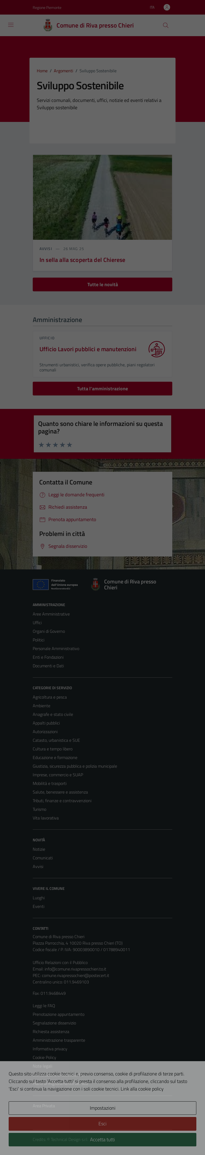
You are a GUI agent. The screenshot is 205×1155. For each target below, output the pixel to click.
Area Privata (44, 1105)
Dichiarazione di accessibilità (58, 1074)
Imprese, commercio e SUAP (58, 774)
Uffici (37, 622)
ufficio (47, 338)
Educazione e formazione (55, 757)
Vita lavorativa (46, 818)
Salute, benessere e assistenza (60, 792)
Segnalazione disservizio (54, 1023)
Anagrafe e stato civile (53, 714)
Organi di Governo (49, 631)
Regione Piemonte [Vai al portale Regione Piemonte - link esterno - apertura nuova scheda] (47, 7)
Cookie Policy (44, 1057)
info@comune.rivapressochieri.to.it (75, 969)
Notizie (39, 849)
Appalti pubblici (46, 723)
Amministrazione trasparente (59, 1040)
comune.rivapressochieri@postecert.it (75, 975)
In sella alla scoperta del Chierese (82, 259)
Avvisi (38, 866)
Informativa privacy (50, 1048)
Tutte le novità (102, 284)
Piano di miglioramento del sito (60, 1083)
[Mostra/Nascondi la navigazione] (11, 25)
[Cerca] (165, 25)
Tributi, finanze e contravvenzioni (62, 800)
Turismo (39, 809)
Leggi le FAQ (44, 1005)
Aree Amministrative (51, 614)
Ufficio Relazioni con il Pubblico (60, 962)
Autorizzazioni (45, 731)
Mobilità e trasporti (50, 783)
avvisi (46, 248)
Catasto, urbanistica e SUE (56, 740)
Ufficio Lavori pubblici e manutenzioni (87, 349)
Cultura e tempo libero (52, 749)
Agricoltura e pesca (50, 697)
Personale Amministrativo (56, 648)
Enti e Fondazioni (48, 657)
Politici (38, 640)
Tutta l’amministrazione (102, 388)
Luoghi (39, 897)
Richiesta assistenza (51, 1031)
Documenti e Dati (48, 665)
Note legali (42, 1066)
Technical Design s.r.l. (69, 1139)
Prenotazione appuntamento (58, 1014)
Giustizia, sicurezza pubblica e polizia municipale (75, 766)
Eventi (38, 906)
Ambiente (41, 705)
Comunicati (43, 858)
